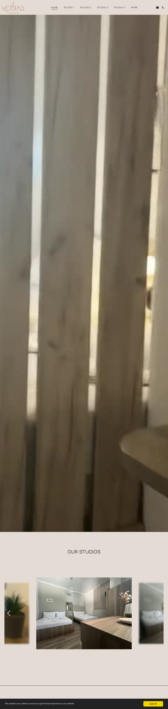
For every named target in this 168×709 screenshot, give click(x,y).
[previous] (9, 626)
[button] (146, 7)
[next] (159, 626)
